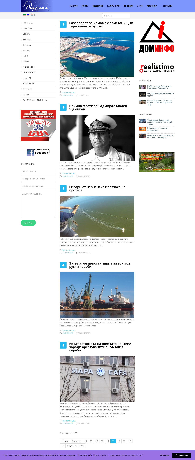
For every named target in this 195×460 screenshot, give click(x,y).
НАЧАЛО (74, 6)
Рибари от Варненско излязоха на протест (97, 188)
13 (102, 441)
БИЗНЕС (26, 50)
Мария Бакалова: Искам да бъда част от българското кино (159, 102)
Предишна (76, 441)
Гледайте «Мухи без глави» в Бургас (160, 94)
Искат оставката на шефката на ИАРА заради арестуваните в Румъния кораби (100, 346)
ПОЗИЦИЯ (27, 28)
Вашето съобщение (32, 193)
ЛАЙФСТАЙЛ (28, 67)
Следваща (71, 445)
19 (63, 445)
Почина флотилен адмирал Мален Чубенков (98, 107)
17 (124, 441)
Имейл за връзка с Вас (33, 186)
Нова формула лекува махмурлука (157, 129)
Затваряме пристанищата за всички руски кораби (99, 265)
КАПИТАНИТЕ (113, 6)
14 (108, 441)
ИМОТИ (85, 6)
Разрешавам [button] (182, 455)
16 (119, 441)
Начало (65, 441)
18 (130, 441)
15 (113, 441)
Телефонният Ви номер (33, 178)
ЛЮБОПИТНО (28, 72)
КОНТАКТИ (167, 6)
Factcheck (27, 89)
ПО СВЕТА (128, 6)
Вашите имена (29, 171)
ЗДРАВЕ (26, 34)
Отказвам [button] (164, 455)
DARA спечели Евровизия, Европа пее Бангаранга (159, 87)
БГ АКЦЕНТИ (28, 83)
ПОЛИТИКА (27, 23)
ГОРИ (25, 56)
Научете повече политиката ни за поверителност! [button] (118, 455)
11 (91, 441)
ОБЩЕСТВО (97, 6)
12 (97, 441)
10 (85, 441)
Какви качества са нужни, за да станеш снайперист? (160, 136)
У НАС (140, 6)
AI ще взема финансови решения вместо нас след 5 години (159, 122)
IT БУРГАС (26, 78)
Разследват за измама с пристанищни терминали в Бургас (101, 24)
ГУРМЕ (25, 61)
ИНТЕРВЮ (27, 39)
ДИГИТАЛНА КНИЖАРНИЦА (34, 100)
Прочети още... (68, 92)
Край (82, 445)
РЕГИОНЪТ (152, 6)
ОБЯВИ (25, 94)
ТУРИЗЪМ (26, 45)
